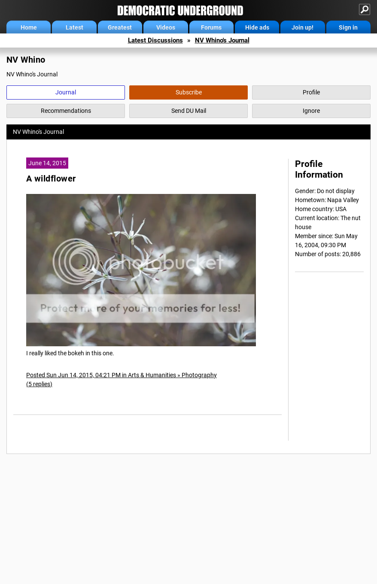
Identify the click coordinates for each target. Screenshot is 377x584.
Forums (211, 27)
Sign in (348, 27)
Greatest (120, 27)
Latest (74, 27)
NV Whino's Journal (222, 40)
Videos (165, 27)
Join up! (302, 27)
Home (29, 27)
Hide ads (257, 27)
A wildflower (51, 179)
